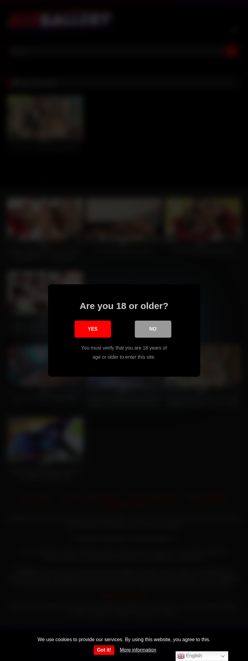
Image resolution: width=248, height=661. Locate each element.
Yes (92, 329)
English (189, 656)
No (153, 329)
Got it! (104, 649)
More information (138, 649)
